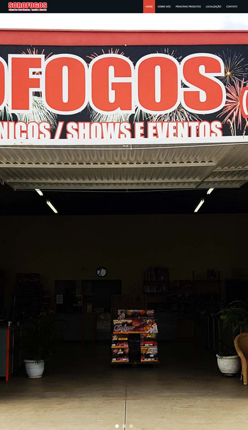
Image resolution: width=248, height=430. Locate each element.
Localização (213, 6)
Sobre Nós (164, 6)
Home (150, 6)
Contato (231, 6)
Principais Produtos (188, 6)
